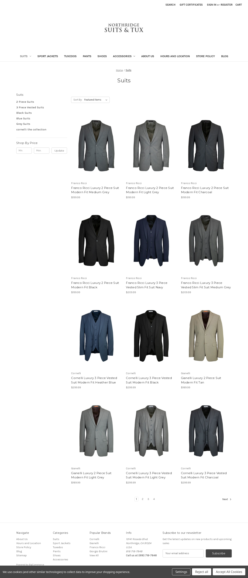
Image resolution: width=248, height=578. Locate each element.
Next (227, 499)
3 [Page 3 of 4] (148, 499)
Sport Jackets (47, 56)
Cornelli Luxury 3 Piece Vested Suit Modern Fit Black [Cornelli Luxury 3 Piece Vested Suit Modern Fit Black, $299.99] (149, 380)
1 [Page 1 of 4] (136, 499)
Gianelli (94, 543)
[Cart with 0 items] (238, 4)
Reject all (201, 572)
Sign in (211, 4)
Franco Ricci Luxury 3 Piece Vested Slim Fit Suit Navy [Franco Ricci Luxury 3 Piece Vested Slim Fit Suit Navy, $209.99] (146, 285)
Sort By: (77, 99)
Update (59, 150)
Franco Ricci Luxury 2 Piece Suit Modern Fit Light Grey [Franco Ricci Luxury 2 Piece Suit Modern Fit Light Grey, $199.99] (150, 190)
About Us (147, 56)
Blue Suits (23, 118)
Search (170, 4)
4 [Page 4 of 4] (154, 499)
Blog (224, 56)
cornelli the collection (31, 129)
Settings (181, 572)
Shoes (102, 56)
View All (94, 555)
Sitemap (21, 555)
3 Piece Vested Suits (30, 107)
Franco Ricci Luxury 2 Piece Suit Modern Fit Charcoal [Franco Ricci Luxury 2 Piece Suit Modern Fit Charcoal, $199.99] (205, 190)
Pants (87, 56)
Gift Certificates (191, 4)
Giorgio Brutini (98, 551)
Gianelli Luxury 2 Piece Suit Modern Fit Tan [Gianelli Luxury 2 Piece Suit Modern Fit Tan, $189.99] (201, 380)
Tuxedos (70, 56)
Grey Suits (23, 124)
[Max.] (41, 150)
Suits (25, 56)
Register (226, 4)
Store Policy (205, 56)
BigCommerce (36, 564)
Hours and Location (175, 56)
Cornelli (94, 539)
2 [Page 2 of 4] (142, 499)
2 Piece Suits (25, 101)
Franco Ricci (97, 547)
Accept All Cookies (229, 572)
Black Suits (24, 113)
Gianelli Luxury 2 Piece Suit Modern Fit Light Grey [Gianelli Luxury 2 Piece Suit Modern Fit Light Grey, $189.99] (91, 475)
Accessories (124, 56)
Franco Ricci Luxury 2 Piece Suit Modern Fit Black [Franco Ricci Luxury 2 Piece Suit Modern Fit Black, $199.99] (95, 285)
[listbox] (96, 100)
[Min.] (24, 150)
